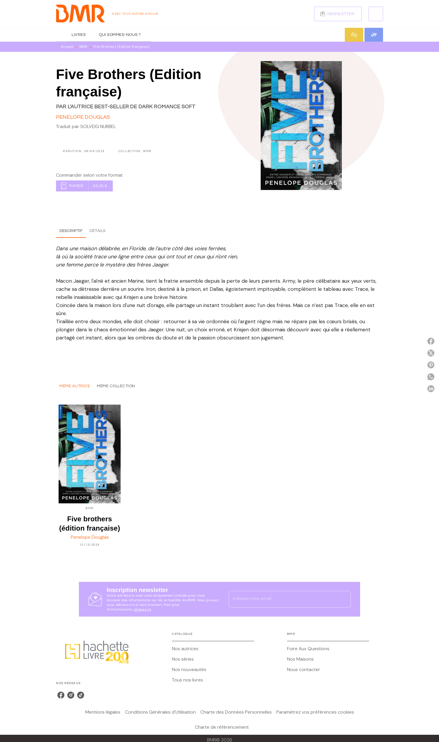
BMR (83, 46)
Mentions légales (102, 712)
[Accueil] (80, 14)
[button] (338, 14)
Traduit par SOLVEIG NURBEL (86, 126)
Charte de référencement (222, 727)
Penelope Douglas (83, 117)
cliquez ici (142, 609)
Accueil (67, 46)
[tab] (62, 35)
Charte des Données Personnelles (236, 712)
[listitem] (61, 695)
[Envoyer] (344, 599)
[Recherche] (376, 14)
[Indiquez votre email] (282, 599)
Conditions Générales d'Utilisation (160, 712)
